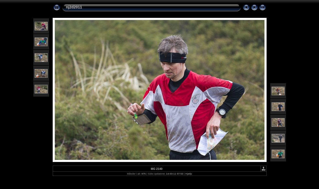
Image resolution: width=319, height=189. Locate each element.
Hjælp (188, 173)
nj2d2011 (74, 7)
